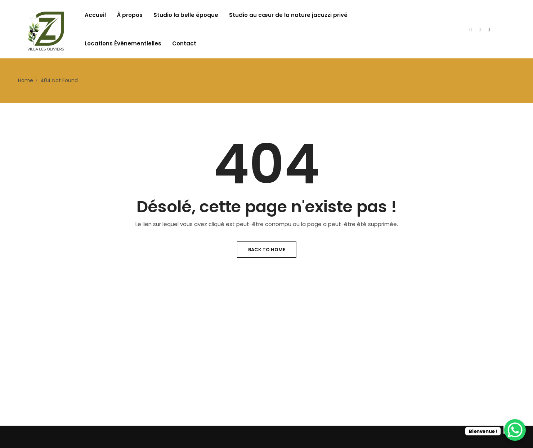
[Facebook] (489, 29)
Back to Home (266, 249)
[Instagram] (480, 29)
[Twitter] (470, 29)
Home (25, 80)
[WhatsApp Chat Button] (515, 430)
